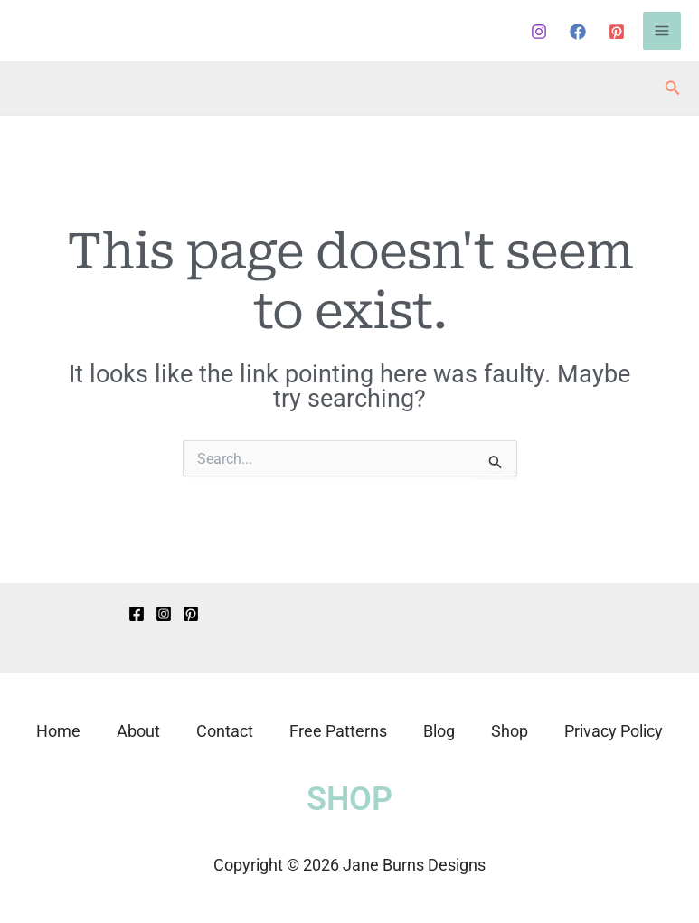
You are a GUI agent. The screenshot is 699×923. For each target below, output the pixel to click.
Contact (224, 730)
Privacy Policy (613, 730)
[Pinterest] (617, 32)
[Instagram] (539, 32)
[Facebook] (578, 32)
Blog (439, 730)
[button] (673, 88)
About (138, 730)
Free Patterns (338, 730)
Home (58, 730)
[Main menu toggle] (662, 31)
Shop (509, 730)
